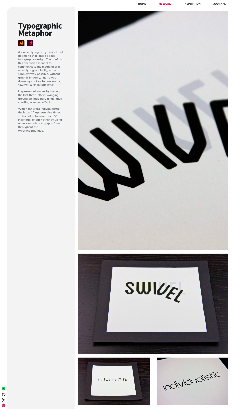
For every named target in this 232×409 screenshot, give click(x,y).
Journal (219, 3)
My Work (165, 3)
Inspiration (192, 3)
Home (142, 3)
